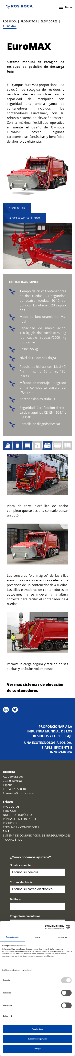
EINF (6, 831)
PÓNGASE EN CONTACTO (19, 819)
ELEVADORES (49, 21)
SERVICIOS (9, 811)
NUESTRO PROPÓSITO (17, 815)
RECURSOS (10, 823)
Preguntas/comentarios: (25, 916)
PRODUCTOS (28, 21)
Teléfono (15, 899)
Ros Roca (10, 21)
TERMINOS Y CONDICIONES (21, 827)
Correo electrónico (22, 882)
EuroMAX (9, 26)
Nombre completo (22, 865)
